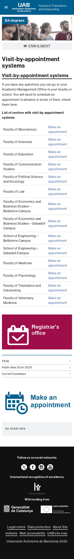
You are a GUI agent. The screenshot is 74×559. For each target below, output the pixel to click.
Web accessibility (33, 533)
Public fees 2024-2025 (36, 367)
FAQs (36, 361)
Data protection (39, 527)
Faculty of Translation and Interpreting (53, 7)
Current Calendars (36, 374)
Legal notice (16, 527)
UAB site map (57, 533)
